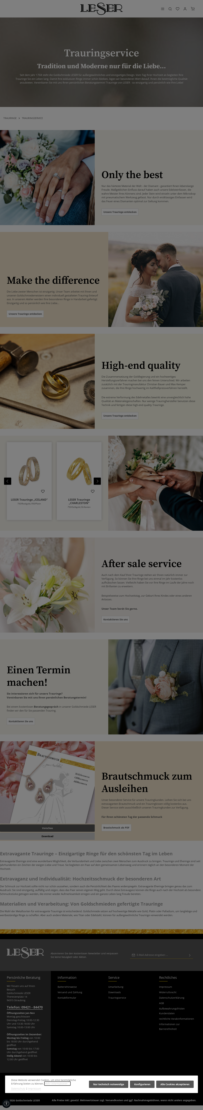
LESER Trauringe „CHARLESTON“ (79, 506)
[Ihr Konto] (185, 11)
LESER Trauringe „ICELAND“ (29, 504)
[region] (54, 486)
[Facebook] (94, 1096)
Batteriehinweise (67, 991)
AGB (161, 1007)
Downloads (114, 996)
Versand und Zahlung (70, 996)
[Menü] (162, 11)
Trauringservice (117, 1002)
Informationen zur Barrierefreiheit (169, 1031)
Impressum (165, 991)
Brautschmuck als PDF (116, 832)
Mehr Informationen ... (57, 1083)
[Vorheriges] (7, 485)
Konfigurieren (143, 1084)
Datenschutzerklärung (171, 1002)
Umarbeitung (115, 991)
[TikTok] (109, 1096)
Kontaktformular (67, 1002)
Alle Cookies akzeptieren (175, 1084)
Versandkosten (114, 1104)
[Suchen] (170, 11)
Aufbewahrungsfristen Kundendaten (172, 1016)
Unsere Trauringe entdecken (120, 216)
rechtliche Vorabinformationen (176, 1023)
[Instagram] (104, 1096)
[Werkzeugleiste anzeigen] (6, 1103)
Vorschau (47, 832)
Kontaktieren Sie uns (115, 624)
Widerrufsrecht (167, 996)
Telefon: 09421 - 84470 (25, 1011)
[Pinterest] (99, 1096)
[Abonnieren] (190, 959)
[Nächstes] (97, 485)
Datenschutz (18, 1088)
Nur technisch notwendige (109, 1084)
